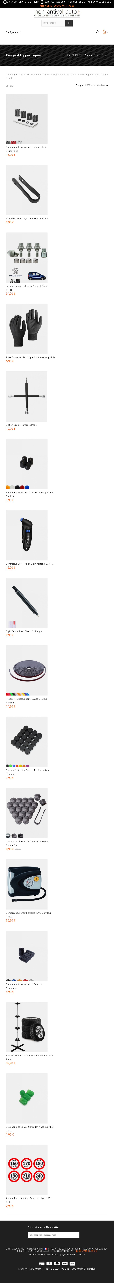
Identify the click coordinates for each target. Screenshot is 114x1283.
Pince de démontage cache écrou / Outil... (28, 218)
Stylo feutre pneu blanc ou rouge (24, 631)
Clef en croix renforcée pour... (22, 425)
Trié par (80, 85)
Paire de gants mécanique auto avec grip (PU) (30, 357)
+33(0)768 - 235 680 (54, 2)
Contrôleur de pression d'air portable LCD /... (29, 564)
